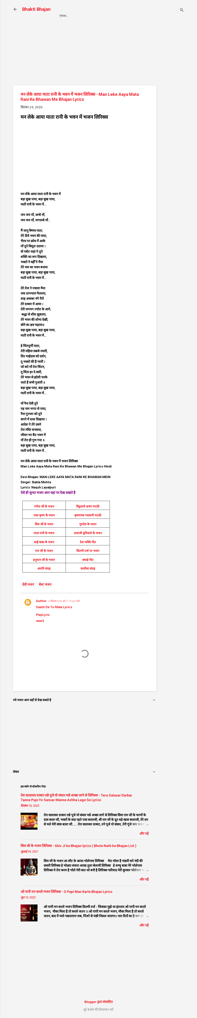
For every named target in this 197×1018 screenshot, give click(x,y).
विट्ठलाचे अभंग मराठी (87, 506)
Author (41, 601)
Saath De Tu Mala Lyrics (54, 607)
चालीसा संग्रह (87, 568)
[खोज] (181, 10)
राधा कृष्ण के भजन (44, 515)
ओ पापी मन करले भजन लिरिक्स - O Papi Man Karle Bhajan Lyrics (66, 892)
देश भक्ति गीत (88, 542)
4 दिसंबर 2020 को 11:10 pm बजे (63, 601)
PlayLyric (43, 615)
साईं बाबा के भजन (44, 542)
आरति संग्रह (44, 568)
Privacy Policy (87, 16)
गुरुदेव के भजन (87, 524)
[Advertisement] (171, 86)
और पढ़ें (144, 833)
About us (138, 16)
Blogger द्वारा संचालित (98, 1002)
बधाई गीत (87, 560)
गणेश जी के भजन (44, 506)
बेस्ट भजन (45, 584)
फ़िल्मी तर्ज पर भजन (87, 550)
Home (63, 16)
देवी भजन (28, 584)
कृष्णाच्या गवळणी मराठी (87, 515)
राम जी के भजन (44, 550)
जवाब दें (40, 621)
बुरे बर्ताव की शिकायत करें (98, 1009)
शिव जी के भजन (44, 524)
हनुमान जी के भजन (44, 560)
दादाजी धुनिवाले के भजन (88, 533)
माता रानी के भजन (44, 533)
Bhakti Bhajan (36, 9)
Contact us (115, 16)
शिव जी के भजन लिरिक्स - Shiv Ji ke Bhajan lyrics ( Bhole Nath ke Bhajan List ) (78, 846)
